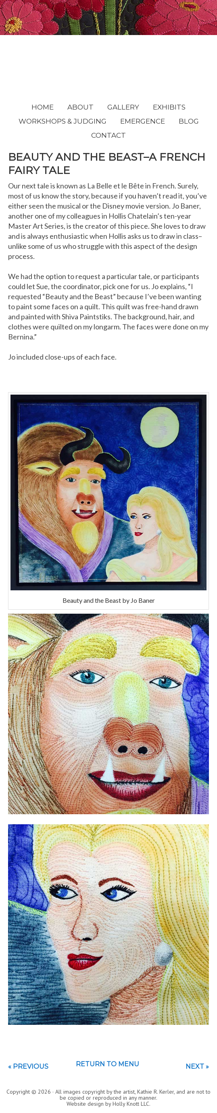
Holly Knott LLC (131, 1103)
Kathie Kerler (108, 62)
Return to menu (107, 1064)
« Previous (28, 1066)
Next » (197, 1066)
